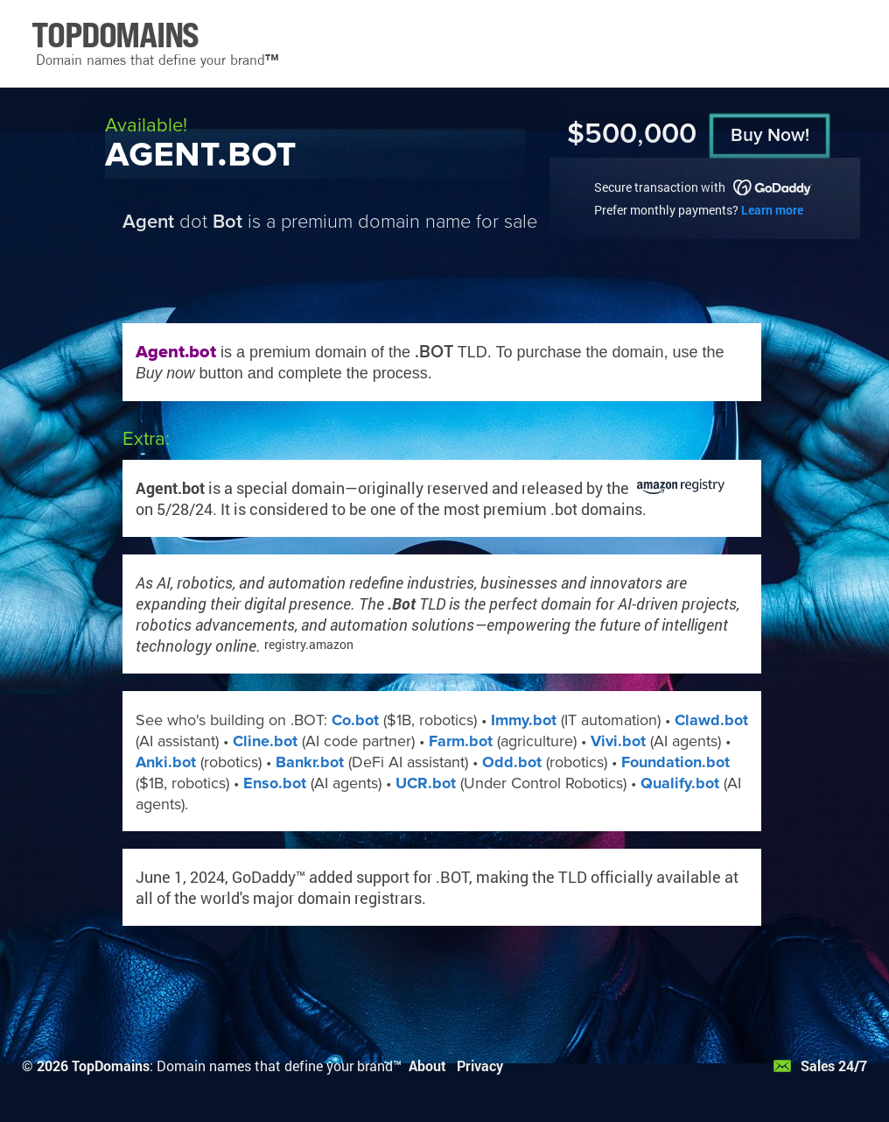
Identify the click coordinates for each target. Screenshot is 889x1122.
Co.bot (355, 720)
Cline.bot (265, 741)
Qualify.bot (679, 783)
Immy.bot (523, 720)
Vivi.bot (618, 741)
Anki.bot (166, 762)
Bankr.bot (310, 762)
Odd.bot (512, 762)
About (427, 1065)
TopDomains (111, 1065)
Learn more (772, 209)
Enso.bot (274, 783)
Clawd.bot (711, 720)
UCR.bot (426, 783)
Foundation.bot (675, 762)
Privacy (480, 1065)
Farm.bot (461, 741)
